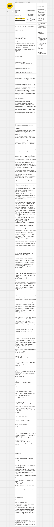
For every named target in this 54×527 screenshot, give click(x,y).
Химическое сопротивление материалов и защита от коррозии (23, 2)
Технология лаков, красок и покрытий (42, 38)
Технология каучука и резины (41, 42)
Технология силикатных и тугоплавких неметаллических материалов (41, 41)
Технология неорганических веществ (42, 26)
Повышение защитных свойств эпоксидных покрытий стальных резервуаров (41, 16)
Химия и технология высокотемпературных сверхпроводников (40, 52)
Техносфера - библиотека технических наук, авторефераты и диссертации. (10, 6)
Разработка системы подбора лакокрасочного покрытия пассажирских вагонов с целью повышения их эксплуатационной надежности (42, 10)
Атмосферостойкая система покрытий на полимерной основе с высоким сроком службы (42, 7)
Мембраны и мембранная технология (42, 50)
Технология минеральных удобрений (42, 53)
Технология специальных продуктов (42, 39)
